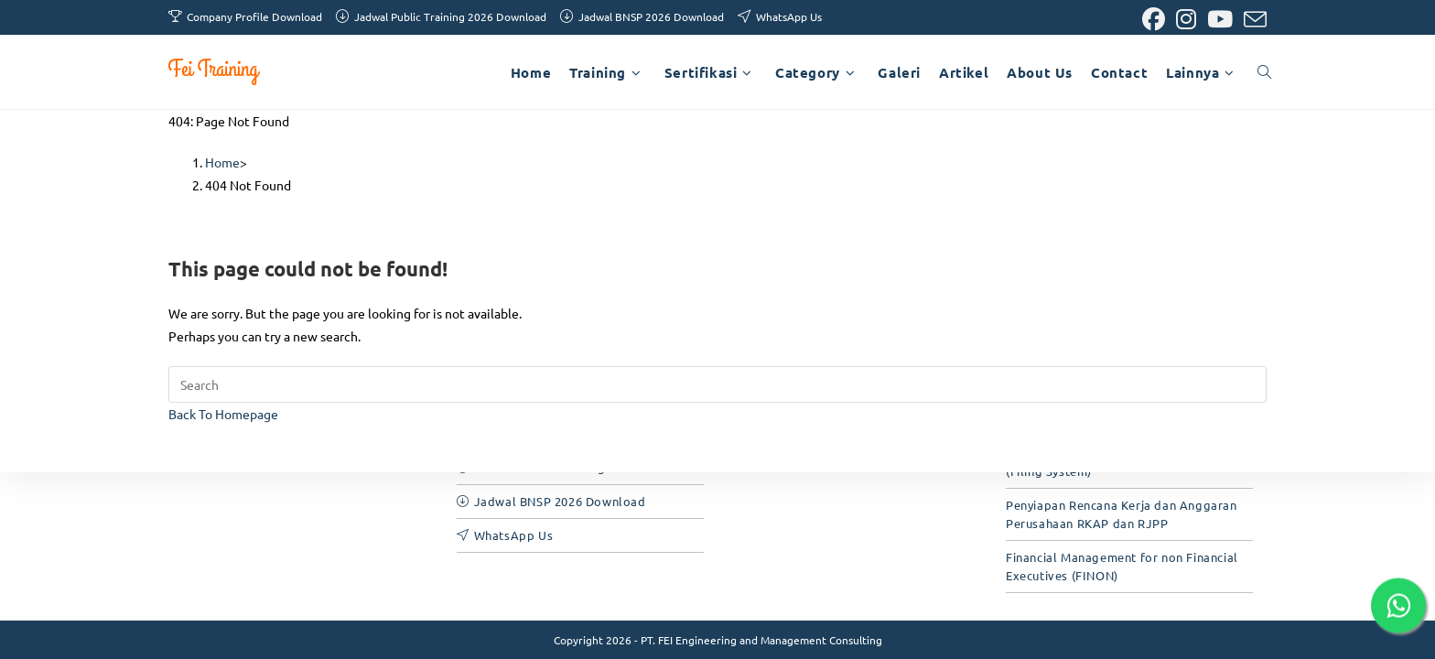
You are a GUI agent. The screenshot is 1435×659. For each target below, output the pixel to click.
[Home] (222, 162)
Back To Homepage (223, 413)
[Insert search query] (717, 384)
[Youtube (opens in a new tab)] (1220, 19)
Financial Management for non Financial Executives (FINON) (1122, 566)
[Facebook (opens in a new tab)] (1154, 19)
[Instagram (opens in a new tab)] (1186, 19)
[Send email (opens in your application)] (1252, 19)
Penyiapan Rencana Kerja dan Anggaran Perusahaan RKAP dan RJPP (1121, 514)
